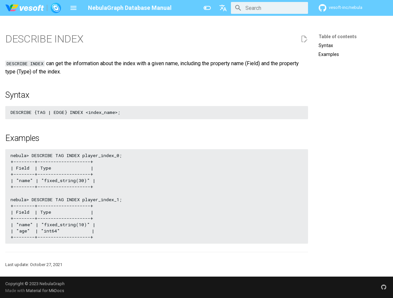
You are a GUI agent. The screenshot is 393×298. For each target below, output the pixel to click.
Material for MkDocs (45, 290)
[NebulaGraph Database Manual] (33, 7)
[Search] (269, 8)
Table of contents (338, 36)
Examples (329, 54)
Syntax (326, 45)
